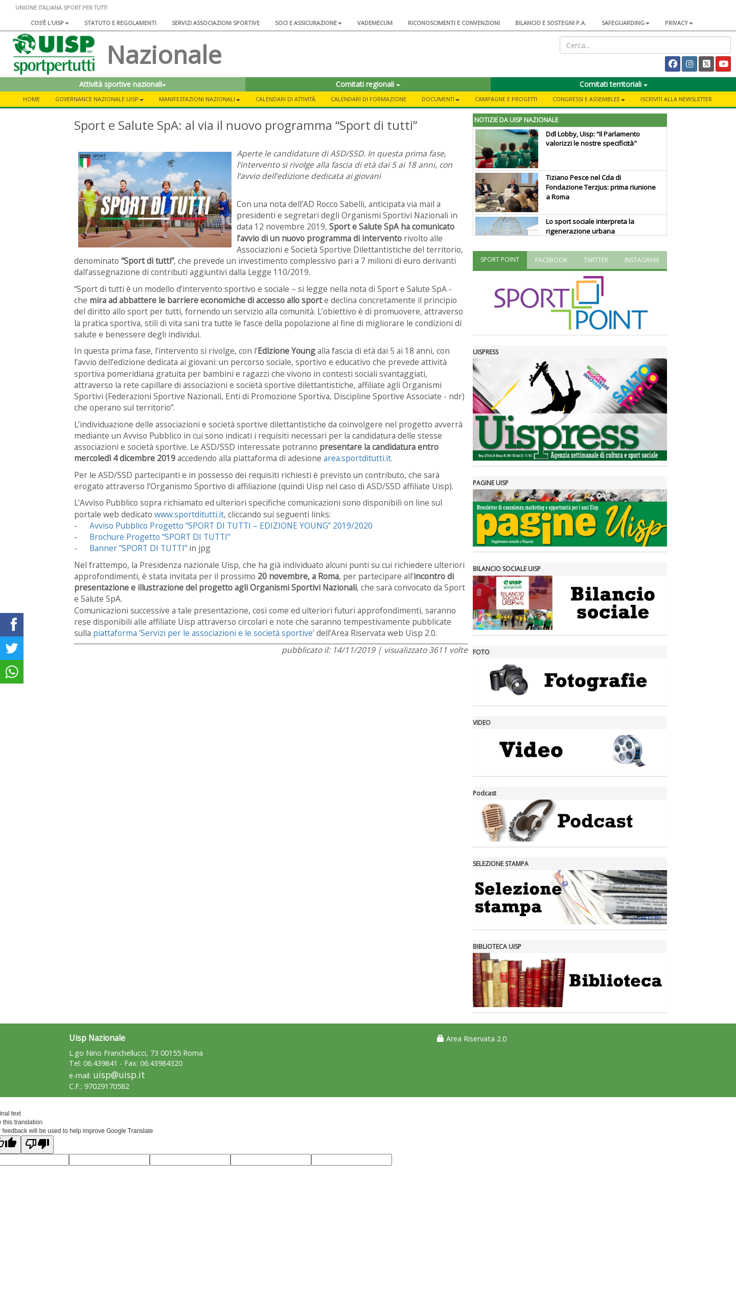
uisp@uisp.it (119, 1075)
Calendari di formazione (368, 99)
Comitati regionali (368, 84)
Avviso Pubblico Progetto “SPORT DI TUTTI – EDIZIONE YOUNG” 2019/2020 (231, 525)
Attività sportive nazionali (122, 84)
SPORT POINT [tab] (499, 259)
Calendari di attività (285, 99)
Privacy (679, 23)
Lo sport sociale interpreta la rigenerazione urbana (590, 226)
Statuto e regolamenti (120, 23)
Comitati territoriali (614, 84)
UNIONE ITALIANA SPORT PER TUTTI (61, 7)
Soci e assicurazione (308, 23)
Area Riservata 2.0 (472, 1038)
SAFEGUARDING (626, 23)
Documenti (440, 99)
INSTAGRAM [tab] (642, 260)
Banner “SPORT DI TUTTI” (138, 548)
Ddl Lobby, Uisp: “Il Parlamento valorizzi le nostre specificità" (593, 138)
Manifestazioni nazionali (199, 99)
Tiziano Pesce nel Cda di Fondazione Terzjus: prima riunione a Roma (601, 187)
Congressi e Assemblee (589, 99)
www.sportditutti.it (189, 514)
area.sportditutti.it (357, 458)
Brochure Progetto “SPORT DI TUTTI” (159, 536)
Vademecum (375, 23)
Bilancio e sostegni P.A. (550, 23)
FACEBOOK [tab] (551, 260)
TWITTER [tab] (596, 260)
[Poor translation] (37, 1144)
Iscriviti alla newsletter (676, 99)
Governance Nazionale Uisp (99, 99)
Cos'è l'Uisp (50, 23)
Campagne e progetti (506, 99)
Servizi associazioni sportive (216, 23)
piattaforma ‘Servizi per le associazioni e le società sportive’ (203, 633)
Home (31, 99)
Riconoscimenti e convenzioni (454, 23)
